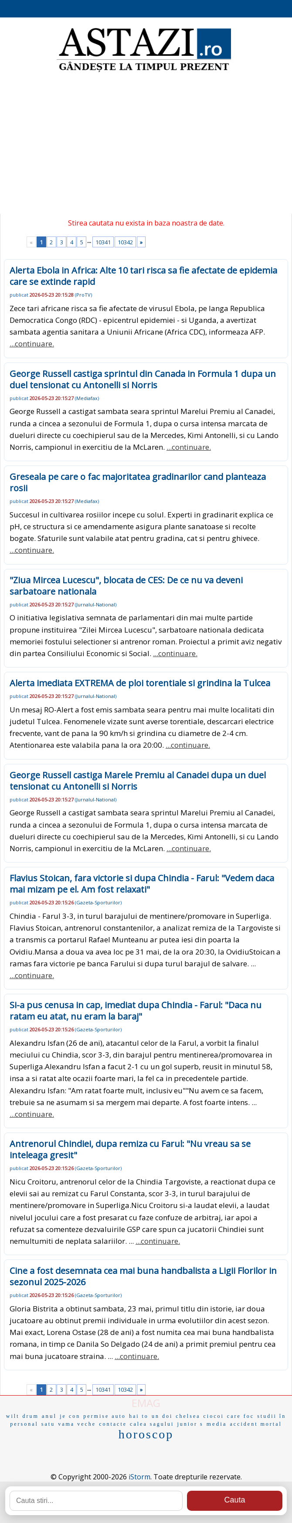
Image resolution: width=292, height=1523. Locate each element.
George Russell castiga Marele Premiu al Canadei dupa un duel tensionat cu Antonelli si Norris (138, 780)
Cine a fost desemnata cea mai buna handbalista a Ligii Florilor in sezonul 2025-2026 (143, 1276)
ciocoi (214, 1416)
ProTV (83, 294)
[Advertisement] (146, 144)
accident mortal (256, 1424)
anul (49, 1416)
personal (24, 1424)
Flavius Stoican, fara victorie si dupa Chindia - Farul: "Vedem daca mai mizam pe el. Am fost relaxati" (142, 883)
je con (70, 1416)
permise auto (104, 1416)
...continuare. (32, 344)
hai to (139, 1416)
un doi (162, 1416)
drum (30, 1416)
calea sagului (152, 1424)
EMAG (146, 1403)
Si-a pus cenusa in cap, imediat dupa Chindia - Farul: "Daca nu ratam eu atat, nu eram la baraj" (135, 1010)
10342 (125, 242)
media (217, 1423)
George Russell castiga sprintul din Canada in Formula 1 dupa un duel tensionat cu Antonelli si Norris (143, 379)
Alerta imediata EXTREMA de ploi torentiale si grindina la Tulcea (140, 683)
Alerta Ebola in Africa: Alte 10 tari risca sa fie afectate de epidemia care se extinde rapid (143, 275)
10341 (103, 242)
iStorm (139, 1477)
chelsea (188, 1416)
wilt (13, 1416)
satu (48, 1424)
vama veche (77, 1424)
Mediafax (87, 398)
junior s (190, 1424)
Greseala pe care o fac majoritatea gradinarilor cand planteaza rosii (138, 482)
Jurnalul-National (95, 604)
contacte (113, 1424)
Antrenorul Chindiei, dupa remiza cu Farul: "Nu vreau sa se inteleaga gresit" (130, 1149)
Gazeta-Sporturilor (98, 902)
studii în (271, 1416)
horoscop (146, 1434)
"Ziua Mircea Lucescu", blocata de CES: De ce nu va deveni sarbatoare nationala (126, 585)
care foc (240, 1416)
